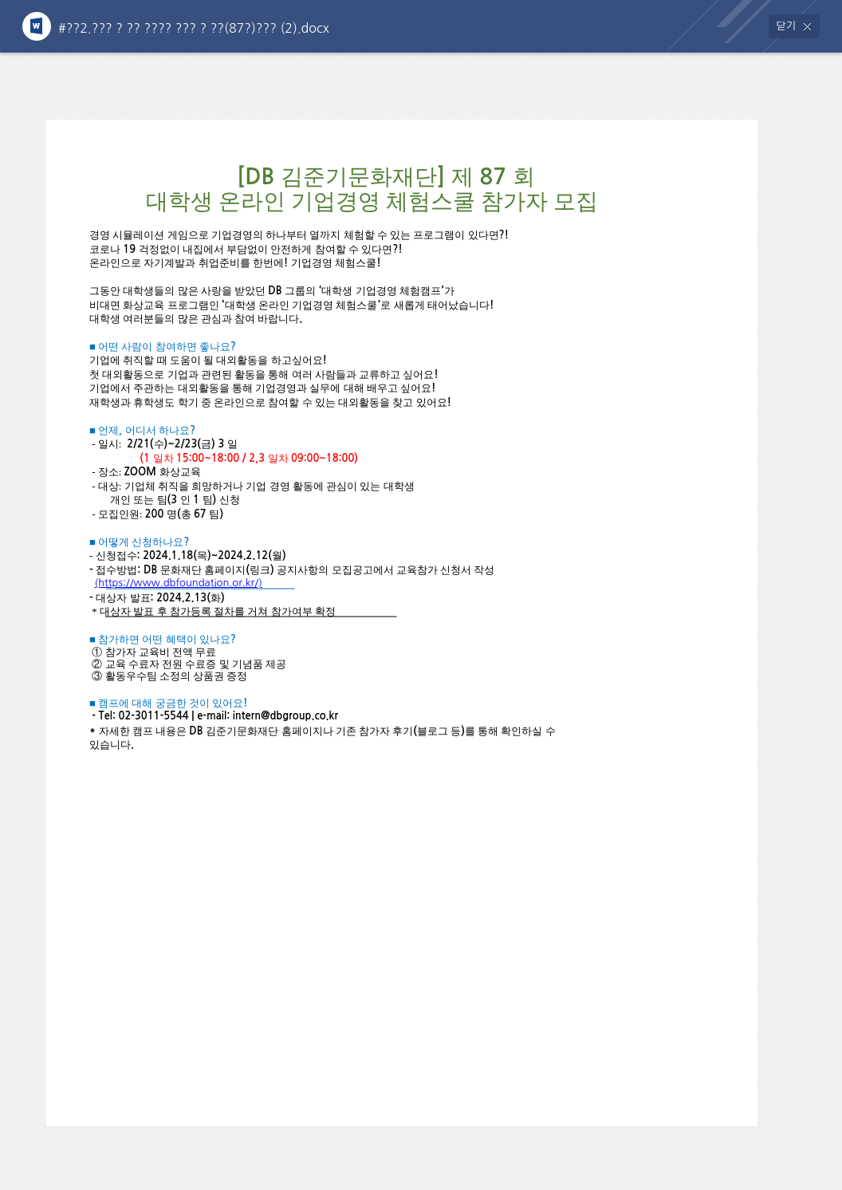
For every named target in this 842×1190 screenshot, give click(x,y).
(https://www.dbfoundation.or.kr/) (178, 582)
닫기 (786, 26)
